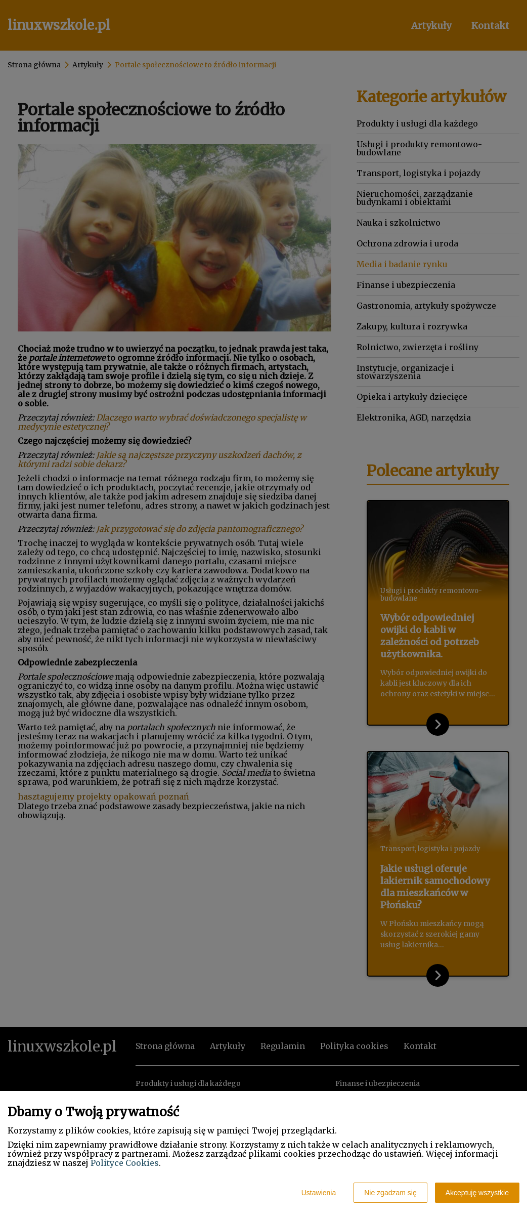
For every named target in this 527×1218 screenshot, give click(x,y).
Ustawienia (318, 1193)
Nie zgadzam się (390, 1193)
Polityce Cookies (125, 1163)
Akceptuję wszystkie (477, 1193)
